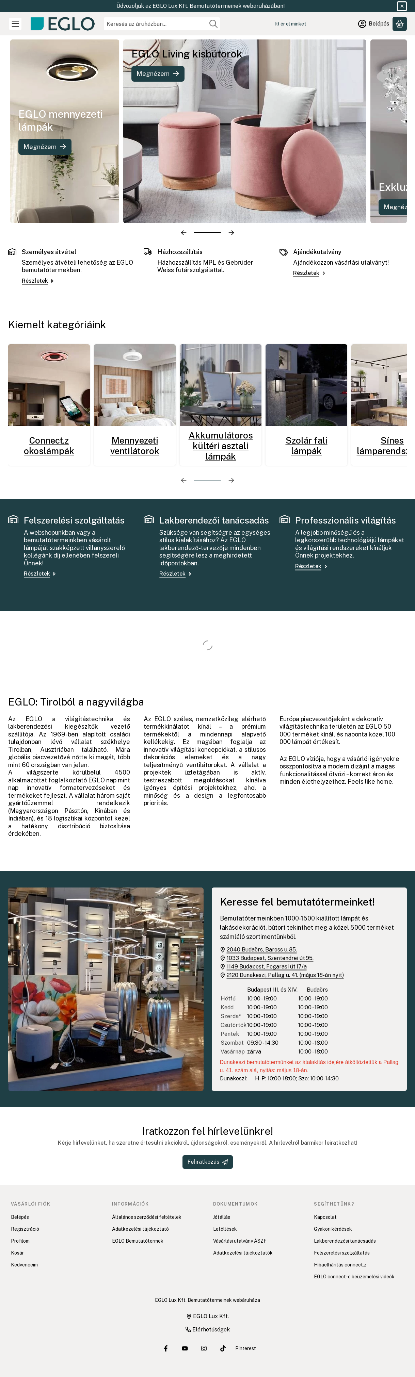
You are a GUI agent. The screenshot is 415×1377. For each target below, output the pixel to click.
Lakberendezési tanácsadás (345, 1241)
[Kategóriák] (15, 24)
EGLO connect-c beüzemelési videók (354, 1276)
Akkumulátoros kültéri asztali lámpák (221, 446)
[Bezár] (402, 6)
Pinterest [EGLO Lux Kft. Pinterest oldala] (245, 1348)
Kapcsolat (325, 1217)
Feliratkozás (208, 1162)
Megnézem (51, 146)
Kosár (17, 1253)
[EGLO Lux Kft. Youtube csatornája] (185, 1348)
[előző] (183, 232)
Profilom (20, 1241)
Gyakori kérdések (333, 1229)
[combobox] (162, 23)
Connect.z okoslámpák (49, 445)
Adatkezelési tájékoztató (140, 1229)
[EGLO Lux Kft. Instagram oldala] (204, 1348)
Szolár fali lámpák (307, 445)
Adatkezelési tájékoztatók (243, 1253)
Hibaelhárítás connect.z (340, 1264)
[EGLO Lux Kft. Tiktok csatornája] (223, 1348)
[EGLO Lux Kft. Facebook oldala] (166, 1348)
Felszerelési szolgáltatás (342, 1253)
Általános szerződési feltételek (146, 1217)
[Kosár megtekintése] (400, 24)
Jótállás (221, 1217)
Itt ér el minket (290, 24)
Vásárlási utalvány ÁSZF (240, 1241)
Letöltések (225, 1229)
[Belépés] (374, 24)
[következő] (231, 232)
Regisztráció (25, 1229)
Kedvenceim (24, 1264)
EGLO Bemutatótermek (137, 1241)
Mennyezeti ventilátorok (134, 445)
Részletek (38, 281)
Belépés (20, 1217)
